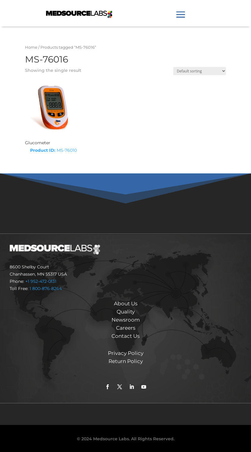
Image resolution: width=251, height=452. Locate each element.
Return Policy (125, 361)
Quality (126, 312)
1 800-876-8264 (46, 288)
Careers (125, 328)
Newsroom (125, 320)
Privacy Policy (125, 353)
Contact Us (125, 336)
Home (31, 47)
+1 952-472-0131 (40, 281)
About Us (125, 304)
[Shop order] (199, 71)
